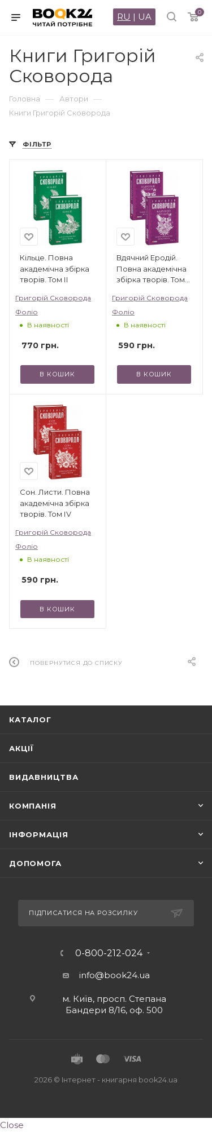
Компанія (32, 805)
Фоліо (26, 312)
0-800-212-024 (108, 953)
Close (12, 1125)
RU (124, 16)
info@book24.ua (114, 975)
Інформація (38, 834)
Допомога (35, 863)
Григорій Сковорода (53, 298)
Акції (21, 748)
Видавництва (44, 777)
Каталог (30, 719)
